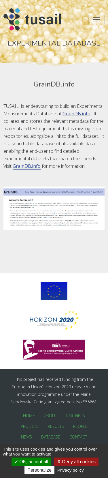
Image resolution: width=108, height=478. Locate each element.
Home (29, 415)
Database (50, 437)
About (50, 415)
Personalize (39, 470)
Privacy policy (70, 470)
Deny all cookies (76, 461)
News (26, 437)
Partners (75, 415)
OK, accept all (31, 461)
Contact (78, 437)
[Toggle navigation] (96, 19)
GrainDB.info (76, 113)
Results (56, 426)
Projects (30, 426)
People (80, 426)
